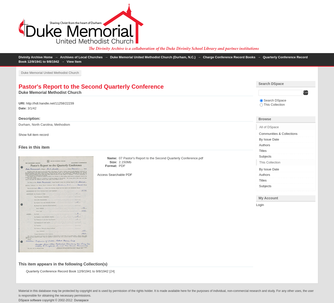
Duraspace (81, 300)
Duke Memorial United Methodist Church (50, 73)
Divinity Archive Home (36, 57)
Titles (263, 151)
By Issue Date (269, 139)
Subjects (265, 156)
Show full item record (33, 135)
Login (311, 6)
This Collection (272, 104)
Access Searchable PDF (114, 175)
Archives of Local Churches (81, 57)
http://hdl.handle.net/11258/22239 (50, 103)
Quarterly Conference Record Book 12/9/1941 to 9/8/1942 (67, 271)
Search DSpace (273, 100)
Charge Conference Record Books (229, 57)
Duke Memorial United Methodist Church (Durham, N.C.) (152, 57)
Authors (264, 145)
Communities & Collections (278, 134)
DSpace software (30, 300)
